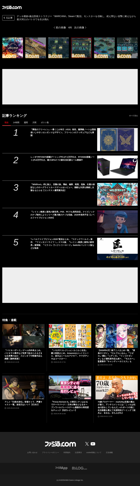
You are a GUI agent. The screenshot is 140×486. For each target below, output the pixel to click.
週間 (26, 122)
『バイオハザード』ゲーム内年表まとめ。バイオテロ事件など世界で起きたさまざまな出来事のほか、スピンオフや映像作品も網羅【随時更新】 (23, 354)
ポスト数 (45, 122)
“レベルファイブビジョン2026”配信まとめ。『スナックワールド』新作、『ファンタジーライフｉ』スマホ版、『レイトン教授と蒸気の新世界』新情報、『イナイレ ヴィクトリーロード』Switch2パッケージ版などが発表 (62, 243)
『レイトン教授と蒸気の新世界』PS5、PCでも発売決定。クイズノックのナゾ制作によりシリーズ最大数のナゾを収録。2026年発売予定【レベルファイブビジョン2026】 (62, 215)
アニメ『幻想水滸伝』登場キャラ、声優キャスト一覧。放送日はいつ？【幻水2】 (23, 403)
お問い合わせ (32, 452)
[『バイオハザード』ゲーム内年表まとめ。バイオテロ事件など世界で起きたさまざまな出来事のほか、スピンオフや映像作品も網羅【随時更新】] (23, 336)
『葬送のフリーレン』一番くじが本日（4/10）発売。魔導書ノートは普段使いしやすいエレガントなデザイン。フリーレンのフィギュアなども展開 (63, 132)
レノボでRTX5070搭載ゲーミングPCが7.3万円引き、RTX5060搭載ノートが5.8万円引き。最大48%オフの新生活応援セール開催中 (62, 158)
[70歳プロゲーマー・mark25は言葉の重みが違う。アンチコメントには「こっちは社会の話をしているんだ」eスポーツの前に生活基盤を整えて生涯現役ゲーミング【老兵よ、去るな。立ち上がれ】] (116, 387)
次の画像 (79, 27)
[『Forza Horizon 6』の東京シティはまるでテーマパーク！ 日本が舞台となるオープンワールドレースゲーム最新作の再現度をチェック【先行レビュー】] (70, 387)
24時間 (16, 122)
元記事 (8, 18)
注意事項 (78, 452)
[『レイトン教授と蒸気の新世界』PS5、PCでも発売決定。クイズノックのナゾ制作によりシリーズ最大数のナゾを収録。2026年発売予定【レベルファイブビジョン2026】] (117, 221)
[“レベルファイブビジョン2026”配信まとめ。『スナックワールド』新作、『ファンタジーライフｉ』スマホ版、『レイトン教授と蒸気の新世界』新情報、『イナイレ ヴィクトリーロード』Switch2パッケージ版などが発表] (117, 249)
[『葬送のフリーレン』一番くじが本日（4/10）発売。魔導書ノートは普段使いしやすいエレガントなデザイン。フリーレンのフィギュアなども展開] (117, 139)
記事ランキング (14, 116)
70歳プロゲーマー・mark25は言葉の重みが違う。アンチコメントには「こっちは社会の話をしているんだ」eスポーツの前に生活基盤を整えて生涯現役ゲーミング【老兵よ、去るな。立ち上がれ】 (116, 407)
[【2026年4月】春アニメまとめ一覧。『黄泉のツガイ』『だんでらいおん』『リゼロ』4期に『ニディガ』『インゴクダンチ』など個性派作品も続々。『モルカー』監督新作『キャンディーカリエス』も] (116, 336)
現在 (7, 122)
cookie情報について (93, 452)
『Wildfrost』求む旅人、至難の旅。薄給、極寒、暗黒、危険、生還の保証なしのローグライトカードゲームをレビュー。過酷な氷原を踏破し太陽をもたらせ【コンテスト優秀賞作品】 (62, 187)
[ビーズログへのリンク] (79, 468)
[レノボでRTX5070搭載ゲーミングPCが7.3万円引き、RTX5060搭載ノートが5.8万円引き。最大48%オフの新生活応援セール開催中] (117, 167)
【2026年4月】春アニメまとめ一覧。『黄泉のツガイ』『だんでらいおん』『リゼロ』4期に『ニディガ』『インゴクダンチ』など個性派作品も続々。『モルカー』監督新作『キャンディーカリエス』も (116, 356)
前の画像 (61, 27)
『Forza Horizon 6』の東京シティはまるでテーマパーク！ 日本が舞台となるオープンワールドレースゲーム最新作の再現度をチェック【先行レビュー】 (70, 406)
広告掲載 (109, 452)
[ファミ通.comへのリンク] (12, 7)
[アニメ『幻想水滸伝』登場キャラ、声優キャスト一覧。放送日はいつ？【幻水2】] (23, 387)
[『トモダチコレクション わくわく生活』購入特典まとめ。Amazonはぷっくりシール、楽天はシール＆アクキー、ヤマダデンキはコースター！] (70, 336)
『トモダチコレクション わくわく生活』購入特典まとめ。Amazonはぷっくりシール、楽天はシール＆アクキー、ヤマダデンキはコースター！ (70, 354)
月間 (34, 122)
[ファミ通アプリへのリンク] (61, 468)
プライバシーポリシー (50, 452)
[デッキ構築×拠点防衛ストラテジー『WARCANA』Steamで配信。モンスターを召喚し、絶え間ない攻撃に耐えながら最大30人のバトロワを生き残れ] (12, 47)
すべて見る (133, 116)
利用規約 (67, 452)
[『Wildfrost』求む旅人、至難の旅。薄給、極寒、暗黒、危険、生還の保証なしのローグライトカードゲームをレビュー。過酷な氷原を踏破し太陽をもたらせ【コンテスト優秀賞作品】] (117, 194)
